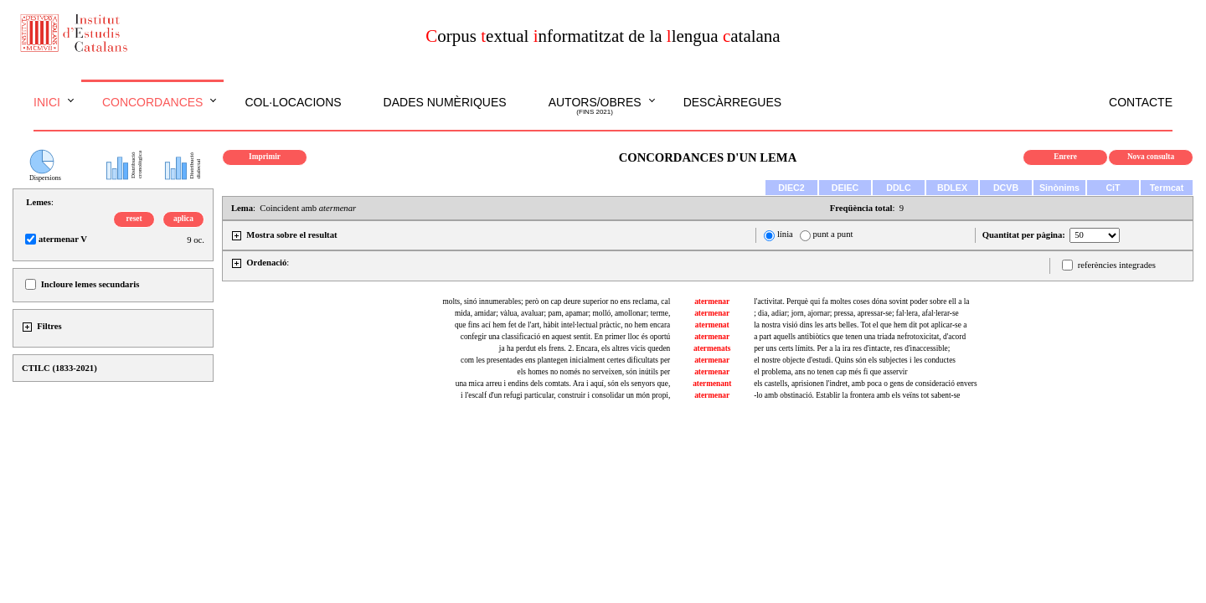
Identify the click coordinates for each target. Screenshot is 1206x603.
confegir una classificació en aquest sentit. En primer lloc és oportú (565, 336)
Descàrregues (732, 102)
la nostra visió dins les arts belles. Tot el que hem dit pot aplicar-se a (860, 325)
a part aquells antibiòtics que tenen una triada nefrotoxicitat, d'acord (860, 336)
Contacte (1140, 102)
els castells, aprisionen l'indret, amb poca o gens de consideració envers (865, 383)
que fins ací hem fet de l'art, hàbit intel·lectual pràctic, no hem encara (562, 325)
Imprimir (265, 156)
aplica (183, 218)
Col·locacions (293, 102)
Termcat (1167, 188)
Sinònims (1059, 188)
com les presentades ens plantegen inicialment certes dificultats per (565, 360)
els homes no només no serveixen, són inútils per (594, 372)
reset (134, 218)
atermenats (712, 348)
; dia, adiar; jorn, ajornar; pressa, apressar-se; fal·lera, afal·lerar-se (856, 313)
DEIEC (845, 188)
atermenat (712, 325)
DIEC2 (791, 188)
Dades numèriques (445, 102)
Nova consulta (1150, 156)
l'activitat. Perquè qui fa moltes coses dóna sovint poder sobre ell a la (861, 301)
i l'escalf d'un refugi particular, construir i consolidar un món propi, (565, 395)
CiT (1113, 188)
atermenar (711, 301)
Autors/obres (595, 106)
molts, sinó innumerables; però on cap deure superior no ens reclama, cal (557, 301)
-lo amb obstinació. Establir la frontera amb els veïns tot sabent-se (857, 395)
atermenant (712, 383)
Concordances (153, 102)
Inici (47, 102)
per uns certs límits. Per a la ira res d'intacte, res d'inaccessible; (852, 348)
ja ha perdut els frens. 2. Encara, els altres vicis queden (584, 348)
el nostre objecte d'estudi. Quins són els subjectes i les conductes (855, 360)
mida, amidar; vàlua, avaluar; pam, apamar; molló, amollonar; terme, (562, 313)
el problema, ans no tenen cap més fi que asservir (830, 372)
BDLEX (952, 188)
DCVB (1005, 188)
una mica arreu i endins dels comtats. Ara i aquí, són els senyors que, (563, 383)
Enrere (1065, 156)
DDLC (898, 188)
